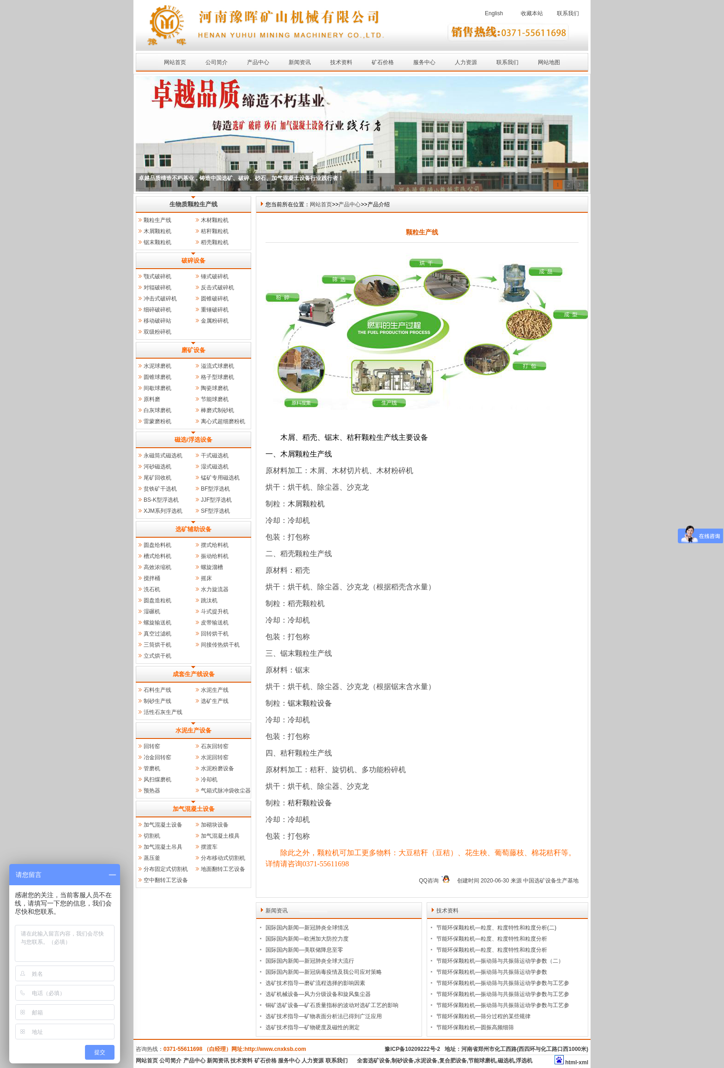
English (494, 13)
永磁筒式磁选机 (163, 455)
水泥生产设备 (193, 730)
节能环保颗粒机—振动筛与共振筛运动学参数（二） (500, 961)
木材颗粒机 (215, 220)
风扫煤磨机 (157, 779)
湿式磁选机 (215, 466)
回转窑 (152, 746)
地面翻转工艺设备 (223, 869)
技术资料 (341, 62)
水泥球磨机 (157, 366)
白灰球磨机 (157, 410)
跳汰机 (209, 600)
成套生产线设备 (194, 674)
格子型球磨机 (217, 377)
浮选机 (524, 1060)
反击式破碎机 (217, 287)
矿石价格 (383, 62)
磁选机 (506, 1060)
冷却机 (209, 779)
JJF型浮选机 (216, 500)
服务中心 (424, 62)
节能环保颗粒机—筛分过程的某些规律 (483, 1016)
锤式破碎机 (215, 276)
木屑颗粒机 (157, 231)
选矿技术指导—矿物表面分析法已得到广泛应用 (323, 1016)
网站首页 (175, 62)
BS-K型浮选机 (161, 500)
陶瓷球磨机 (215, 388)
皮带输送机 (215, 622)
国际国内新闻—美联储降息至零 (304, 950)
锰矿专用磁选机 (220, 477)
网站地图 (549, 62)
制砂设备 (403, 1060)
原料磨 (152, 399)
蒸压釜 (152, 858)
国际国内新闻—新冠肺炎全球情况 (307, 927)
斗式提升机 (215, 611)
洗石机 (152, 589)
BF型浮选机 (215, 489)
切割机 (152, 836)
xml (583, 1062)
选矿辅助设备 (193, 529)
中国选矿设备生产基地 (551, 880)
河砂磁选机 (157, 466)
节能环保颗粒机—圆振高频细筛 (475, 1027)
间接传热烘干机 (220, 645)
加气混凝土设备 (194, 808)
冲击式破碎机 (160, 298)
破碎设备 (193, 260)
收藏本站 (532, 13)
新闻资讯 (300, 62)
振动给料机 (215, 556)
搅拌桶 (152, 578)
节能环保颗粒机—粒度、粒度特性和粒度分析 (491, 939)
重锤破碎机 (215, 309)
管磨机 (152, 768)
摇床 (206, 578)
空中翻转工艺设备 (166, 880)
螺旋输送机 (157, 622)
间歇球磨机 (157, 388)
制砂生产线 (157, 701)
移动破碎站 (157, 321)
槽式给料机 (157, 556)
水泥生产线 (215, 690)
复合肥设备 (453, 1060)
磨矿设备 (193, 350)
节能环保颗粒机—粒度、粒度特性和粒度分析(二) (496, 927)
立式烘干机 (157, 656)
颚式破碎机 (157, 276)
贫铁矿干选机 (160, 489)
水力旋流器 (215, 589)
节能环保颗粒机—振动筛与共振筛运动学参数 (491, 972)
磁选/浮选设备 (193, 439)
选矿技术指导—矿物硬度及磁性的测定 (312, 1027)
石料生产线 (157, 690)
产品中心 (258, 62)
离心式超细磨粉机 (223, 421)
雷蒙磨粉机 (157, 421)
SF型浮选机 (215, 511)
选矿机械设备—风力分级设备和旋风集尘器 (318, 994)
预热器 (152, 790)
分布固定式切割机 (166, 869)
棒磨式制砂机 (217, 410)
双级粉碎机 (157, 332)
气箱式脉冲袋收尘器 (226, 790)
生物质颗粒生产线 (193, 204)
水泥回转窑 (215, 757)
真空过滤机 (157, 633)
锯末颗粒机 (157, 242)
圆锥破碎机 (215, 298)
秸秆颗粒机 (215, 231)
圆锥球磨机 (157, 377)
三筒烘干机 (157, 645)
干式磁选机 (215, 455)
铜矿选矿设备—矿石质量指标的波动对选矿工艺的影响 (331, 1005)
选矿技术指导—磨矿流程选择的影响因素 (315, 983)
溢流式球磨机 (217, 366)
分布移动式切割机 (223, 858)
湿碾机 (152, 611)
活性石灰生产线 (163, 712)
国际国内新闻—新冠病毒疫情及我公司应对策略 (323, 972)
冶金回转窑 (157, 757)
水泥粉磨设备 (217, 768)
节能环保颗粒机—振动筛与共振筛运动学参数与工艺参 (502, 983)
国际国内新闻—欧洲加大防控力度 (307, 939)
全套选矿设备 (373, 1060)
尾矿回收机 (157, 477)
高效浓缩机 (157, 567)
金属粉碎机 (215, 321)
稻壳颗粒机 (215, 242)
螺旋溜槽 (212, 567)
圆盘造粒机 (157, 600)
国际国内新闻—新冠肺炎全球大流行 (309, 961)
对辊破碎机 (157, 287)
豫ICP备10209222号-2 (412, 1049)
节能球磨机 (215, 399)
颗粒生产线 (157, 220)
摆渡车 (209, 847)
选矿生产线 (215, 701)
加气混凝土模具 (220, 836)
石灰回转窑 (215, 746)
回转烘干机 (215, 633)
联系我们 (568, 13)
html (571, 1062)
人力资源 (466, 62)
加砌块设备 (215, 825)
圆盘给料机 (157, 545)
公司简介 (216, 62)
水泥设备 (426, 1060)
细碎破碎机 (157, 309)
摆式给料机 (215, 545)
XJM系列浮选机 (163, 511)
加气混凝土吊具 (163, 847)
